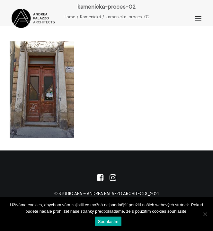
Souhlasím (108, 221)
